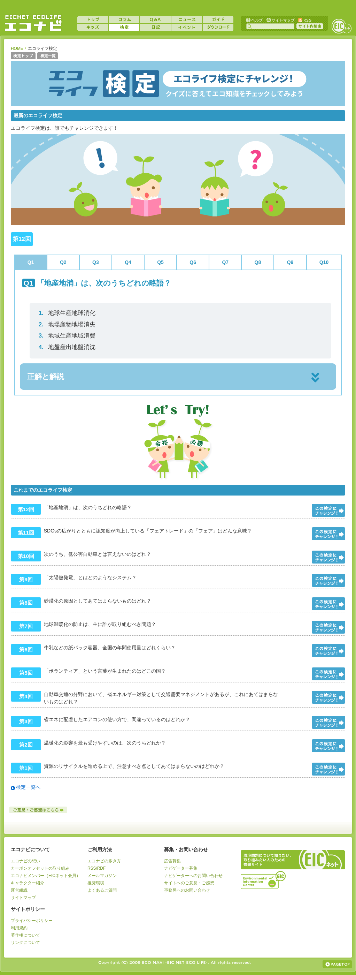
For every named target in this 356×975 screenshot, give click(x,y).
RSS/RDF (96, 868)
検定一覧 (47, 56)
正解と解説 (45, 376)
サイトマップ (280, 19)
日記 (155, 27)
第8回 (26, 603)
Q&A (155, 19)
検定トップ (23, 56)
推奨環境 (95, 882)
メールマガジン (102, 875)
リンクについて (25, 942)
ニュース (186, 19)
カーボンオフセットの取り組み (40, 868)
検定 (124, 27)
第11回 (26, 533)
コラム (124, 19)
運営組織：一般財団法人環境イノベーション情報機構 (264, 879)
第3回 (26, 721)
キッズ (92, 27)
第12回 (26, 509)
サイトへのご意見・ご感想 (189, 882)
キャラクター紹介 (27, 882)
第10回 (26, 556)
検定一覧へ (28, 787)
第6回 (26, 649)
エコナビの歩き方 (104, 861)
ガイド (218, 19)
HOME (17, 48)
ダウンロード (218, 27)
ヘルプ (254, 19)
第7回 (26, 626)
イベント (186, 27)
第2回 (26, 745)
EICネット (341, 26)
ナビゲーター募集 (181, 868)
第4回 (26, 696)
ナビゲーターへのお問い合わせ (193, 875)
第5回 (26, 673)
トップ (92, 19)
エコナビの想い (25, 861)
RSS (304, 19)
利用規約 (19, 927)
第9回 (26, 579)
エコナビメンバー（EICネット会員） (45, 875)
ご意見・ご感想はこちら (38, 810)
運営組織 (19, 890)
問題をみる (328, 510)
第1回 (26, 768)
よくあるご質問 (102, 890)
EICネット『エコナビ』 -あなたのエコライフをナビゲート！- (33, 23)
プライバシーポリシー (32, 920)
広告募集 (172, 861)
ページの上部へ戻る (337, 964)
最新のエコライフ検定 (38, 115)
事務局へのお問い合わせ (187, 890)
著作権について (25, 935)
